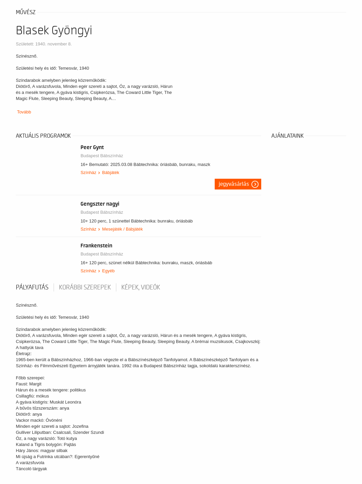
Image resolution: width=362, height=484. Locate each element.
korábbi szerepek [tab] (85, 287)
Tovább (24, 111)
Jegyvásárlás (234, 184)
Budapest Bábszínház (102, 155)
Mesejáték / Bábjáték (122, 229)
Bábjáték (110, 172)
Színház (88, 172)
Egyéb (108, 270)
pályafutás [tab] (32, 287)
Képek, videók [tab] (140, 287)
